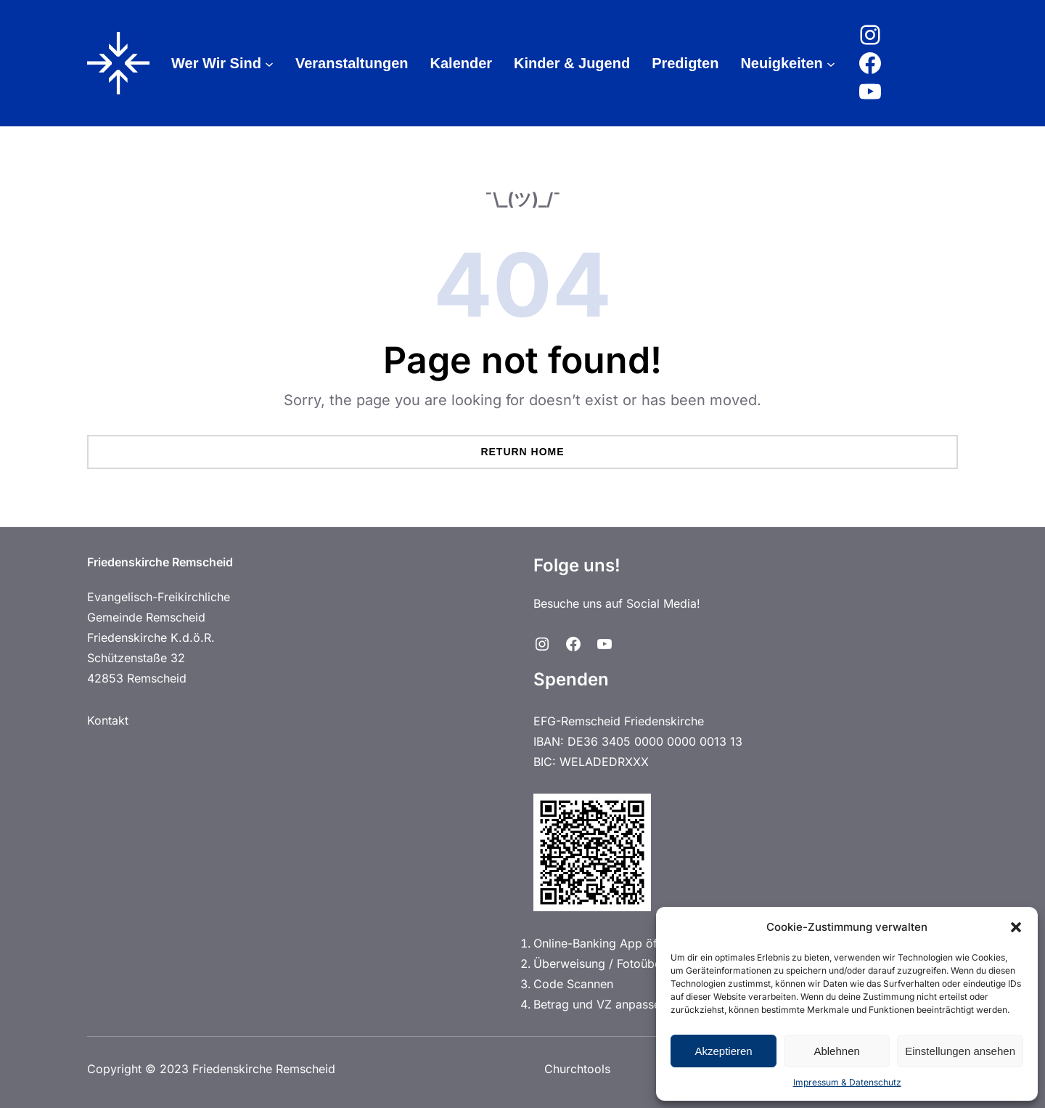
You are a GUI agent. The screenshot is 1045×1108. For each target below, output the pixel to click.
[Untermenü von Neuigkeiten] (831, 63)
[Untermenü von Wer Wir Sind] (269, 63)
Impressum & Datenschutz (847, 1082)
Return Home (522, 451)
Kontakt (107, 720)
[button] (1016, 927)
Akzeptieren (723, 1051)
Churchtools (576, 1069)
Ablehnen (836, 1051)
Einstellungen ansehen (960, 1051)
